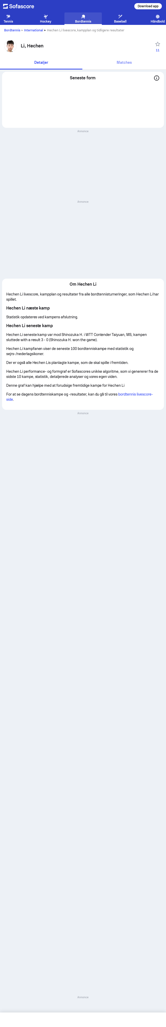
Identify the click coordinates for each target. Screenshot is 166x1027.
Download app (148, 6)
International (33, 30)
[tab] (41, 62)
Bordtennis (12, 30)
